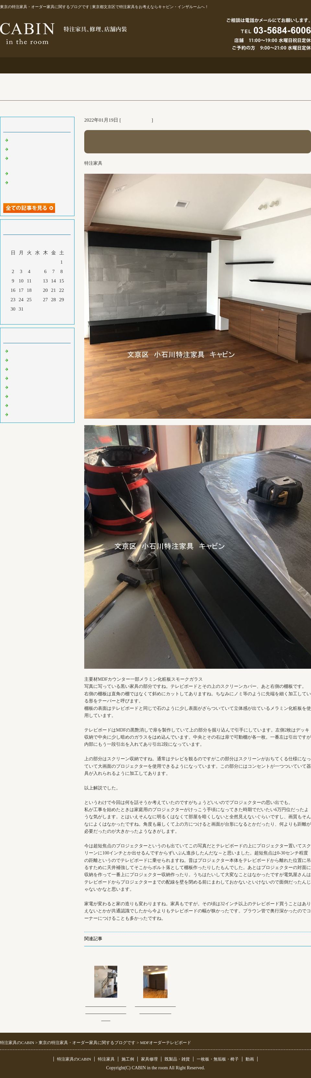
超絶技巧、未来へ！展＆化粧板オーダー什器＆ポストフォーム (39, 188)
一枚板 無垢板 (27, 405)
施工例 (155, 65)
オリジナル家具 (27, 396)
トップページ (31, 65)
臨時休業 (19, 414)
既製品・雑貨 (24, 368)
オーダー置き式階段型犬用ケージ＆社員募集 (106, 1012)
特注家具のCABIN (74, 1059)
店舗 (14, 377)
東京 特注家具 (136, 120)
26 (37, 299)
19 (37, 290)
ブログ (280, 65)
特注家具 (93, 65)
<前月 (25, 317)
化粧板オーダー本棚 (31, 173)
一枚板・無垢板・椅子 (218, 1059)
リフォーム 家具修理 (32, 359)
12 (37, 280)
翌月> (49, 317)
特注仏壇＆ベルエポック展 (39, 139)
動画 (250, 1059)
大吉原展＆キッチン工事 (36, 148)
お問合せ (218, 65)
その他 (17, 387)
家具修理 (149, 1059)
